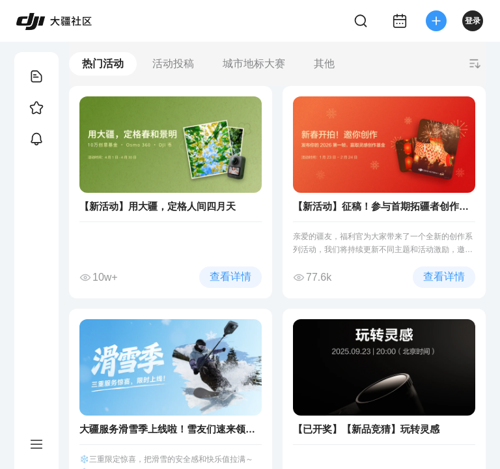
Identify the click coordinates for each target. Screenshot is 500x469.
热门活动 (103, 63)
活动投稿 (173, 63)
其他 (324, 63)
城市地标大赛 (254, 63)
